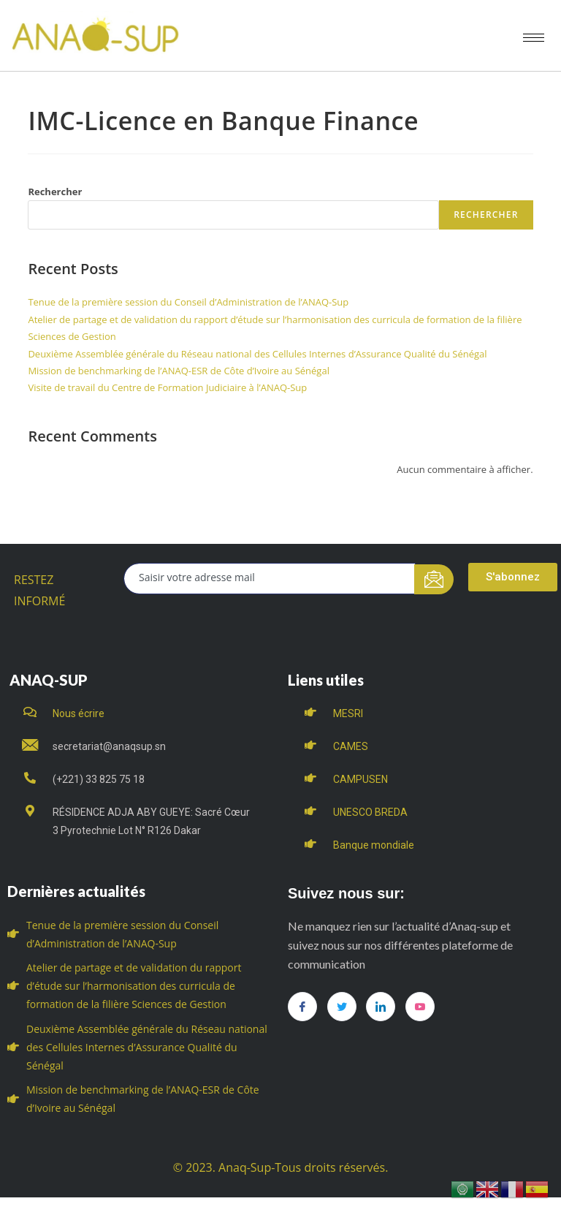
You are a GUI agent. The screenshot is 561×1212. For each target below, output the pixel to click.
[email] (269, 578)
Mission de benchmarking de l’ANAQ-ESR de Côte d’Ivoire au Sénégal (178, 370)
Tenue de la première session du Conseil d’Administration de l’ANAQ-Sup (188, 301)
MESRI (348, 713)
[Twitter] (341, 1006)
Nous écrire (78, 713)
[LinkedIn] (380, 1006)
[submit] (434, 579)
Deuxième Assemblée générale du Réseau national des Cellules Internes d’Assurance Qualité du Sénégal (257, 353)
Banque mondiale (373, 845)
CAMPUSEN (360, 779)
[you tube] (420, 1006)
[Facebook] (302, 1006)
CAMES (350, 746)
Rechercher (55, 191)
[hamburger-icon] (533, 38)
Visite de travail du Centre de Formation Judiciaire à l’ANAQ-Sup (167, 387)
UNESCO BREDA (370, 812)
